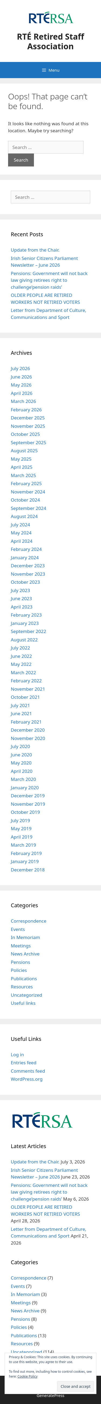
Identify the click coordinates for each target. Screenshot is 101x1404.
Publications (24, 978)
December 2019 (28, 796)
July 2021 (20, 705)
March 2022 (23, 672)
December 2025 (28, 418)
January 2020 (25, 787)
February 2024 (26, 549)
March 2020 (23, 779)
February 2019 (26, 853)
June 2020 (21, 755)
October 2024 (25, 500)
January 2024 (25, 557)
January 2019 (25, 861)
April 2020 (21, 771)
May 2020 (21, 763)
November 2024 (28, 492)
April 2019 (21, 837)
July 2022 (20, 648)
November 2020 (28, 738)
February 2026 (26, 409)
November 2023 (28, 574)
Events (18, 929)
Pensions (20, 962)
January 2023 (25, 623)
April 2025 (21, 467)
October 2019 (25, 812)
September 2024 (28, 508)
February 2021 (26, 722)
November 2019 (28, 804)
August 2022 (24, 640)
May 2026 (21, 385)
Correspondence (28, 921)
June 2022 (21, 656)
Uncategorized (26, 995)
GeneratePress (50, 1395)
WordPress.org (27, 1079)
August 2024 (24, 516)
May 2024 (21, 533)
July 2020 (20, 746)
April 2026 (21, 393)
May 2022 (21, 664)
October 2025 (25, 434)
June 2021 (21, 713)
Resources (22, 987)
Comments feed (28, 1071)
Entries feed (23, 1062)
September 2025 (28, 442)
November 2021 (28, 689)
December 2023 (28, 565)
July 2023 (20, 590)
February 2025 (26, 483)
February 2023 (26, 615)
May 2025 (21, 459)
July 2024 (20, 525)
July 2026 (20, 368)
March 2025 (23, 475)
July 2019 (20, 820)
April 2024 (21, 541)
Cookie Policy (27, 1376)
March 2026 (23, 401)
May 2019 (21, 828)
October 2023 (25, 582)
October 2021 (25, 697)
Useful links (23, 1003)
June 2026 (21, 377)
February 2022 (26, 680)
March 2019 (23, 845)
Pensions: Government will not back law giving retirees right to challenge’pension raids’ (49, 280)
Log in (17, 1054)
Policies (19, 970)
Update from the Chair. (35, 250)
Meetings (21, 946)
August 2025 (24, 450)
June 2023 (21, 598)
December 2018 (28, 870)
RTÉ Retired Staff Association (50, 41)
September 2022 (28, 631)
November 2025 (28, 426)
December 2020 (28, 730)
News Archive (25, 954)
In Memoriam (25, 937)
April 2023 (21, 607)
